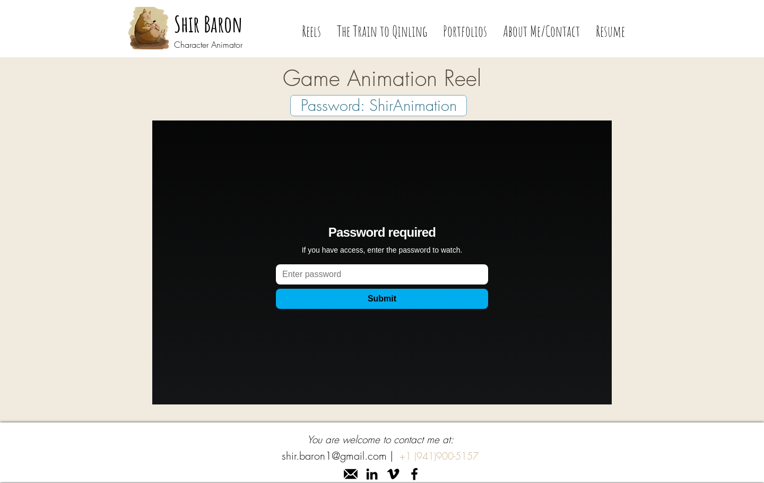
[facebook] (414, 474)
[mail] (351, 474)
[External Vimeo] (382, 262)
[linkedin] (372, 474)
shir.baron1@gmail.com (334, 455)
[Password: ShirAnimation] (378, 105)
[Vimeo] (393, 474)
